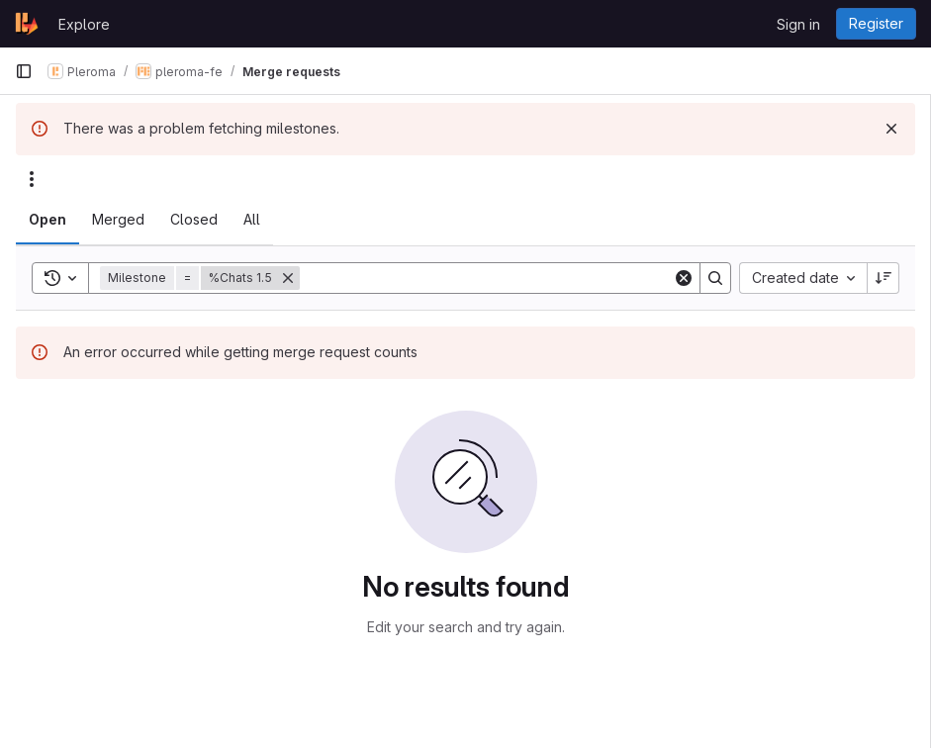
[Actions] (31, 179)
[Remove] (288, 278)
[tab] (47, 219)
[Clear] (684, 278)
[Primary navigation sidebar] (24, 71)
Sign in (798, 24)
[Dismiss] (891, 128)
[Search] (486, 278)
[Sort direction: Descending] (883, 278)
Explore (84, 24)
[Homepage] (27, 24)
